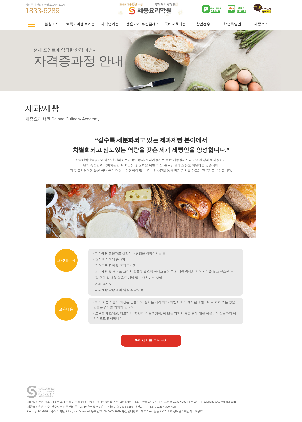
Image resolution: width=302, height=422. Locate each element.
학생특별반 (232, 24)
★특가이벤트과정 (80, 24)
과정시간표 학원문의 (151, 341)
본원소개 (51, 24)
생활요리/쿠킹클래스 (142, 24)
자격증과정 (110, 24)
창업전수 (203, 24)
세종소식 (261, 24)
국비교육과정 (175, 24)
